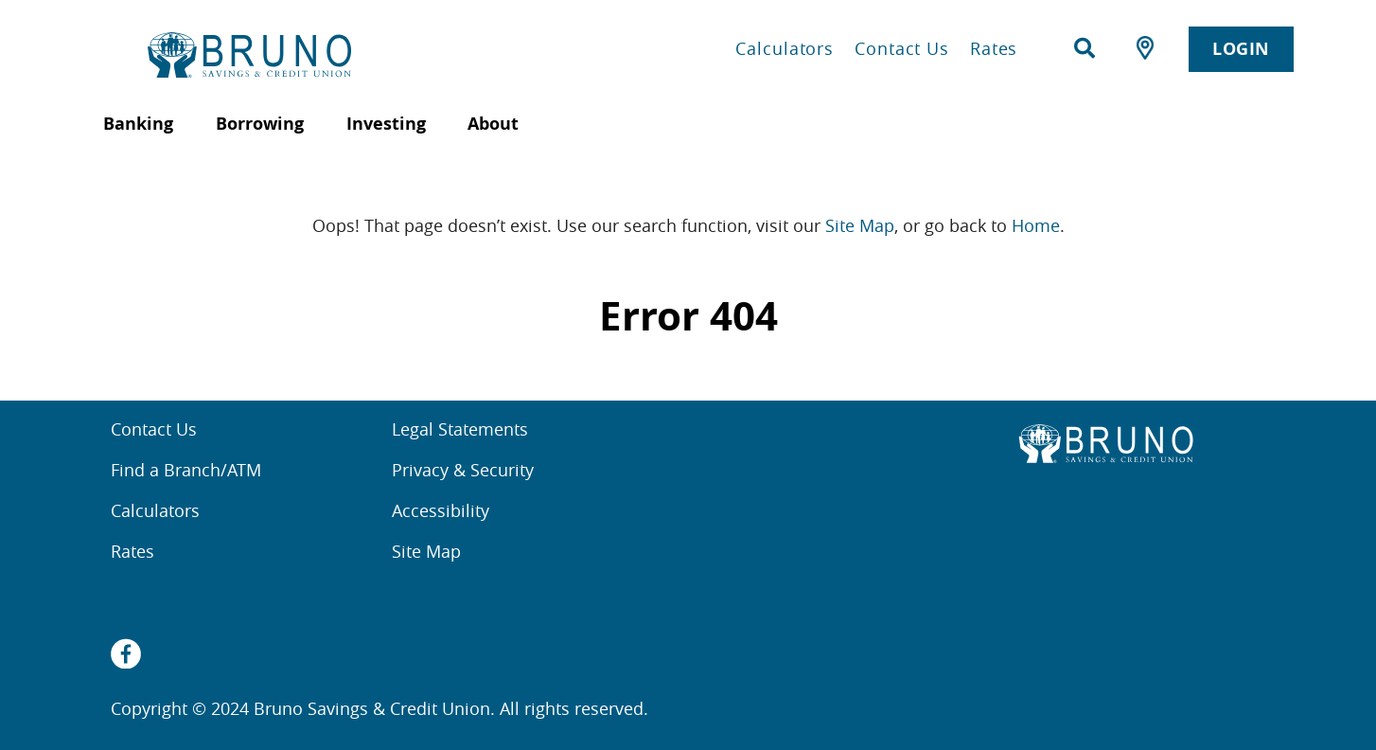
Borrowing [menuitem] (260, 123)
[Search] (1084, 49)
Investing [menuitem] (386, 123)
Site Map (859, 225)
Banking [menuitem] (138, 123)
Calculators (784, 48)
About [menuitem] (493, 123)
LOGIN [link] (1241, 49)
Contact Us (902, 48)
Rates (994, 48)
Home (1036, 225)
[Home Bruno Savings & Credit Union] (326, 55)
